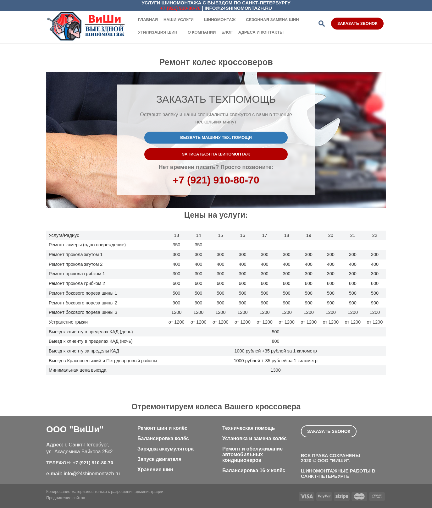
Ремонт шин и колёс (162, 428)
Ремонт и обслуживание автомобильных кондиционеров (252, 454)
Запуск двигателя (159, 459)
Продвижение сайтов (65, 498)
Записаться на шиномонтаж (216, 154)
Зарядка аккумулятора (165, 448)
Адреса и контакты (261, 32)
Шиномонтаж (220, 19)
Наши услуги (178, 19)
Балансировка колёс (163, 438)
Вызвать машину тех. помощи (216, 137)
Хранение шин (155, 469)
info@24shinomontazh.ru (238, 8)
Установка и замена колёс (254, 438)
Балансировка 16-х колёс (253, 470)
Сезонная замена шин (272, 19)
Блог (227, 32)
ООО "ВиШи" (74, 429)
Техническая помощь (248, 428)
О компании (202, 32)
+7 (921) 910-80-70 (180, 8)
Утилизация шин (157, 32)
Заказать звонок (357, 23)
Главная (148, 19)
